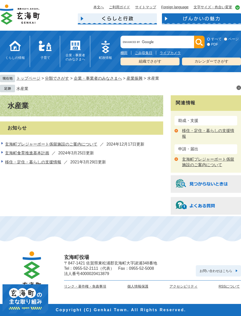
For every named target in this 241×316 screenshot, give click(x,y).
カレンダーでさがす (211, 61)
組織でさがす (150, 61)
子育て (45, 58)
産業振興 (135, 78)
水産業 (22, 88)
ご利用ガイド (119, 7)
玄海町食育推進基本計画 (27, 153)
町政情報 (105, 58)
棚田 (124, 53)
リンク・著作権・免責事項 (85, 286)
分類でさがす (57, 78)
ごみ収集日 (143, 53)
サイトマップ (145, 7)
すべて (216, 39)
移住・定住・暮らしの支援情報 (33, 162)
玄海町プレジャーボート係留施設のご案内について (51, 144)
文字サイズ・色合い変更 (213, 7)
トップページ (28, 78)
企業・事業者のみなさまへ (75, 57)
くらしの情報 (15, 58)
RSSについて (229, 286)
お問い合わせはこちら (216, 271)
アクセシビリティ (183, 286)
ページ (233, 39)
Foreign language (175, 7)
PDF (214, 44)
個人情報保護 (137, 286)
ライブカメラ (170, 53)
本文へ (98, 7)
